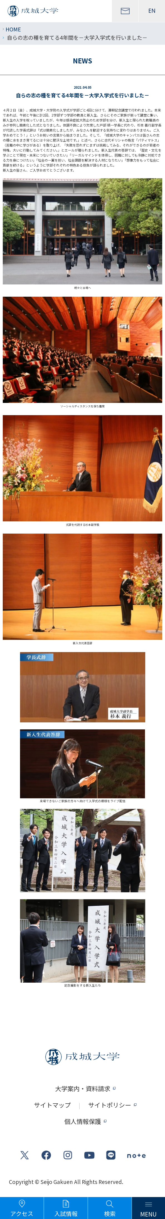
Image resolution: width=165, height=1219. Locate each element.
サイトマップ (52, 1105)
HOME (13, 29)
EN (152, 11)
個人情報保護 (82, 1121)
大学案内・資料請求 (82, 1088)
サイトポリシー (109, 1105)
